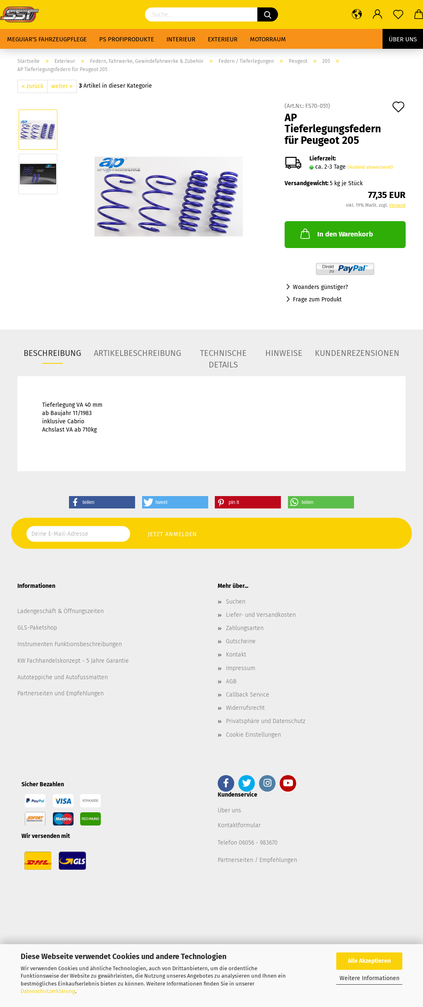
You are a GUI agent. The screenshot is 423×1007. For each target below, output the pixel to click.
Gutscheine (241, 641)
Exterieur (223, 39)
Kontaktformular (239, 825)
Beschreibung (52, 353)
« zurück (32, 86)
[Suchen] (267, 14)
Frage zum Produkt (317, 299)
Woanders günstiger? (320, 287)
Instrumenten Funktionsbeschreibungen (69, 644)
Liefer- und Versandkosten (261, 614)
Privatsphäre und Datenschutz (265, 721)
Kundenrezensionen (357, 353)
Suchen (235, 601)
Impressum (240, 668)
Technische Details (223, 356)
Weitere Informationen (369, 978)
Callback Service (247, 694)
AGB (231, 681)
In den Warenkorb (336, 233)
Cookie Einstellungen (253, 734)
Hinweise (283, 353)
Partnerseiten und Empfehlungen (60, 693)
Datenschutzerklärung (48, 991)
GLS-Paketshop (37, 627)
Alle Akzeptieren (369, 960)
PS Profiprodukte (126, 39)
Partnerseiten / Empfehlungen (257, 860)
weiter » (62, 86)
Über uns (403, 39)
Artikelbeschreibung (137, 353)
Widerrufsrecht (245, 707)
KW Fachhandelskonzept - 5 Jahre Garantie (73, 660)
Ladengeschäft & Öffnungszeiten (60, 611)
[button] (102, 502)
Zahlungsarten (245, 628)
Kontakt (236, 654)
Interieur (180, 39)
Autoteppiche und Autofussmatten (62, 677)
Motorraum (268, 39)
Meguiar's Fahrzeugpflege (47, 39)
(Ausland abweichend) (370, 167)
